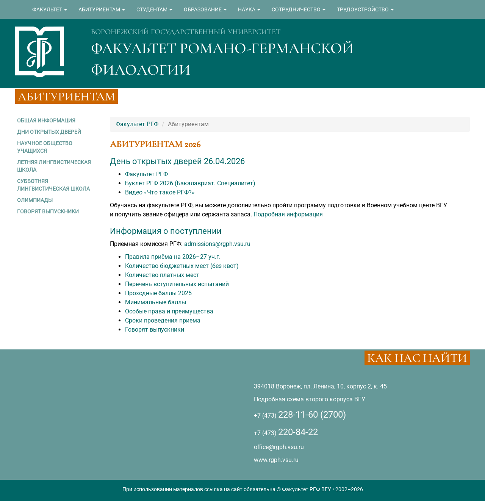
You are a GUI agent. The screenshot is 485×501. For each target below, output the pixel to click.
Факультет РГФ (137, 124)
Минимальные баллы (155, 302)
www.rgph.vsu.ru (276, 459)
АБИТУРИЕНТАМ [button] (101, 9)
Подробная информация (288, 214)
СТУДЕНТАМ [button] (154, 9)
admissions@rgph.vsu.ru (217, 243)
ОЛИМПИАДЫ (35, 200)
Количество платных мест (162, 275)
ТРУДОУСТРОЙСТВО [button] (365, 9)
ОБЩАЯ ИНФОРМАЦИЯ (46, 120)
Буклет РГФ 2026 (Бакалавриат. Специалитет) (190, 183)
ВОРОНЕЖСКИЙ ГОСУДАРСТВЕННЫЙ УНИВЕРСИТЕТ (186, 31)
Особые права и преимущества (169, 311)
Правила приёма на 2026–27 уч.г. (173, 256)
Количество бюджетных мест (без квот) (182, 265)
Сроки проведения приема (162, 320)
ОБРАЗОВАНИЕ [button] (205, 9)
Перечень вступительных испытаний (177, 284)
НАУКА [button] (249, 9)
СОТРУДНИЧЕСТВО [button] (298, 9)
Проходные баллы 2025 (158, 293)
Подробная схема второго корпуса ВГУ (309, 399)
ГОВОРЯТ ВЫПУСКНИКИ (48, 211)
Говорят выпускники (154, 329)
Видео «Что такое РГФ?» (160, 192)
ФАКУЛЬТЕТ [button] (49, 9)
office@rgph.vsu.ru (279, 447)
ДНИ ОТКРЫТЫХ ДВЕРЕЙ (49, 132)
